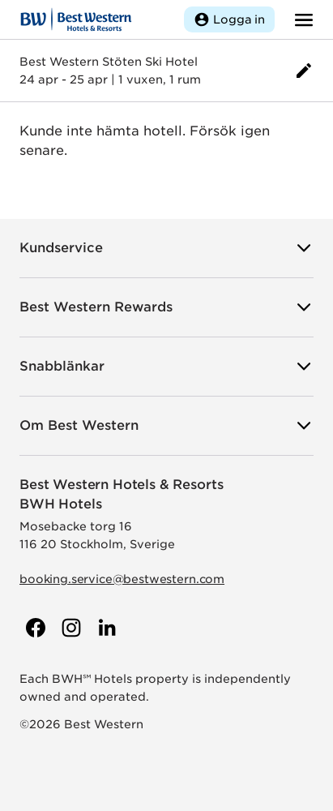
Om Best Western (166, 426)
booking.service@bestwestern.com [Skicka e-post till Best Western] (121, 579)
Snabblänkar (166, 366)
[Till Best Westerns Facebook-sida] (34, 628)
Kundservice (166, 248)
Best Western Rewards (166, 307)
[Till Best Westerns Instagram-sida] (69, 628)
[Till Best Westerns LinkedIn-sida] (105, 628)
